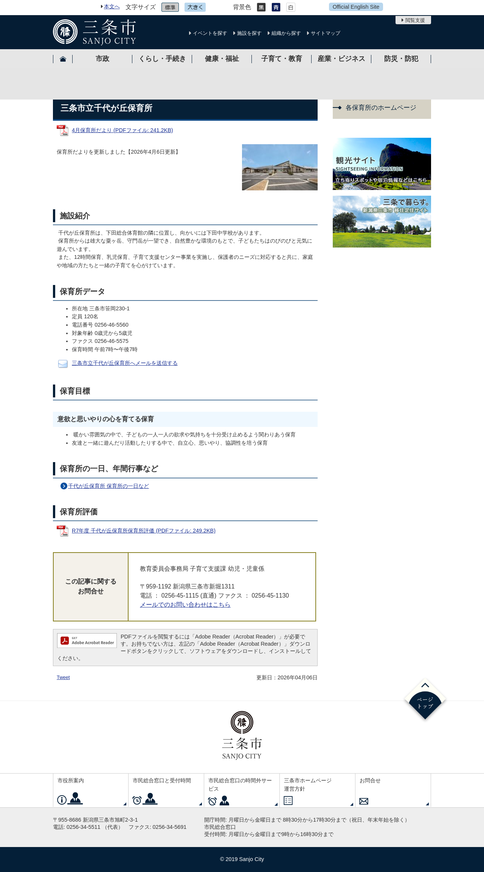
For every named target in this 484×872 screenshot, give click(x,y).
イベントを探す (210, 33)
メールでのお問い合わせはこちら (185, 604)
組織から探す (286, 33)
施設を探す (249, 33)
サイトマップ (325, 33)
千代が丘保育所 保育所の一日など (108, 486)
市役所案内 (70, 780)
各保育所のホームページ (381, 107)
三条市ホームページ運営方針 (308, 784)
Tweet (63, 677)
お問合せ (370, 780)
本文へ (112, 6)
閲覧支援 (415, 20)
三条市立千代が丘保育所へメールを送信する (125, 363)
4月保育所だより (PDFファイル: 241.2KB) (122, 130)
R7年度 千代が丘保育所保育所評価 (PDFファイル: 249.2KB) (144, 531)
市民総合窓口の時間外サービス (240, 784)
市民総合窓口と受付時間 (162, 780)
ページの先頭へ (425, 700)
